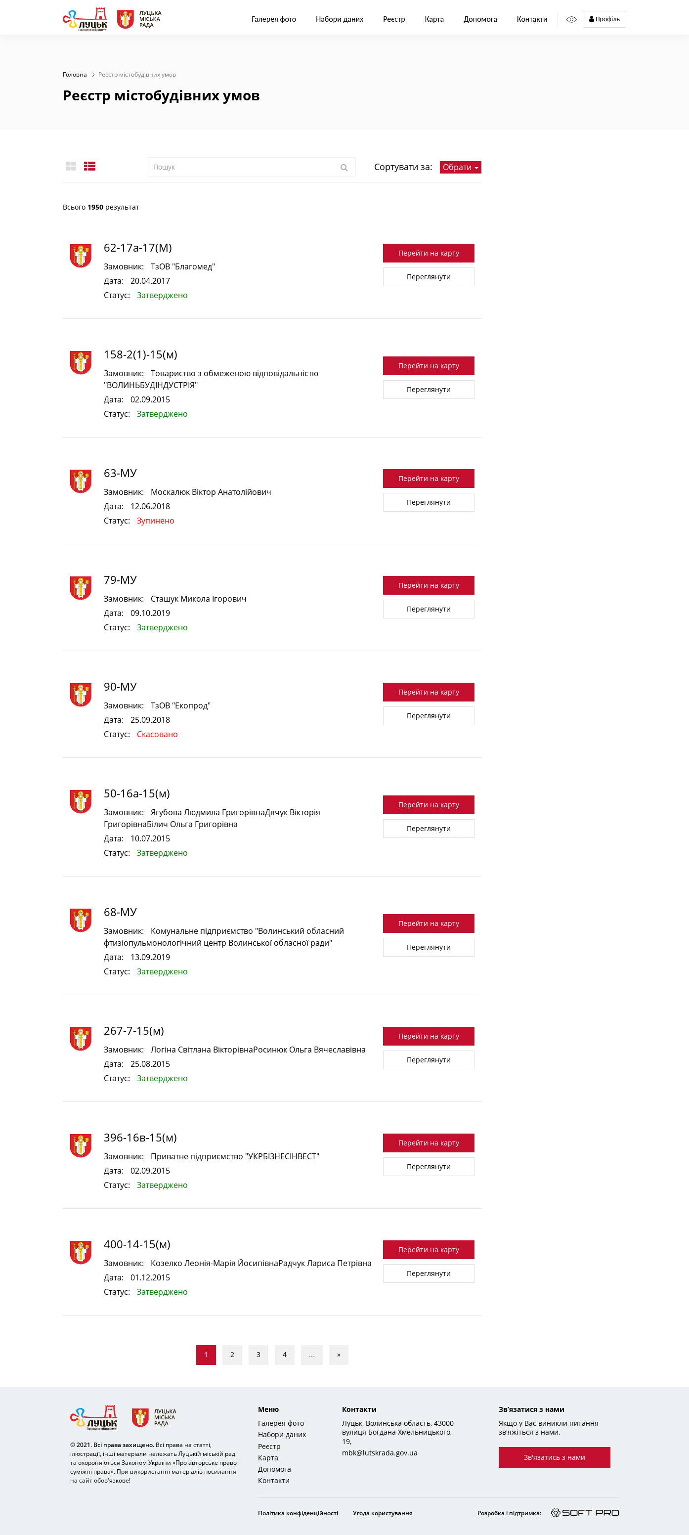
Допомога (480, 19)
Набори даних (339, 19)
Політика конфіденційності (298, 1513)
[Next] (338, 1355)
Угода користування (383, 1513)
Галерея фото (274, 19)
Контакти (532, 19)
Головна (75, 74)
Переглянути (429, 276)
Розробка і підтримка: (509, 1513)
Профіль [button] (604, 19)
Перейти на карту (428, 253)
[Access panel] (571, 19)
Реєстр (269, 1446)
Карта (434, 19)
